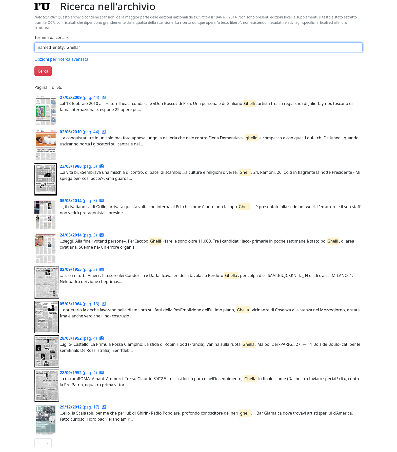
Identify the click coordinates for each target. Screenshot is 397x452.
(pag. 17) (80, 407)
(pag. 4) (79, 338)
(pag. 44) (80, 97)
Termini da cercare (52, 37)
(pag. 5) (79, 166)
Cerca (43, 71)
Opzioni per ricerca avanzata (64, 59)
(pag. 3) (79, 235)
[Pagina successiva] (47, 443)
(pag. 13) (80, 304)
